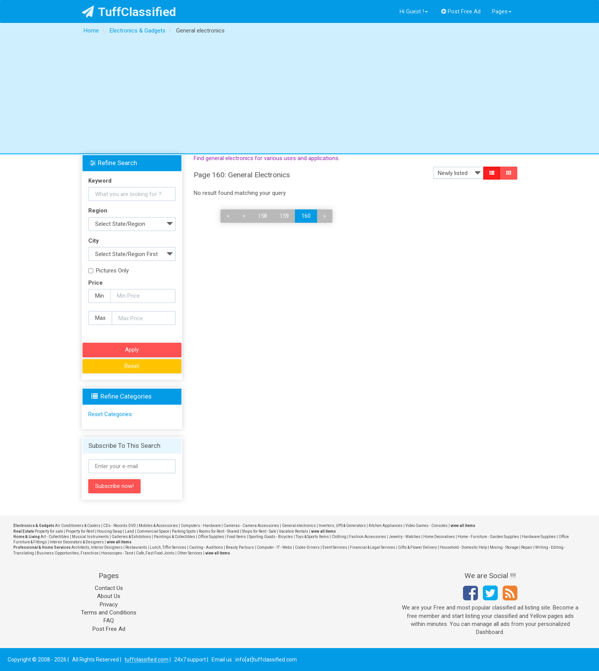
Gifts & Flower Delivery (417, 547)
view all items (462, 526)
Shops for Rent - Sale (259, 531)
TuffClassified (129, 12)
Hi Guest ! (414, 11)
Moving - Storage (504, 547)
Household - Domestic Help (463, 547)
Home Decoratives (439, 537)
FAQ (109, 620)
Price (95, 282)
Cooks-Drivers (307, 547)
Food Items (236, 537)
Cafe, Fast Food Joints (155, 553)
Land (129, 531)
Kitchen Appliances (386, 526)
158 (262, 215)
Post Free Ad (461, 11)
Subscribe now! (114, 486)
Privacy (109, 604)
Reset (132, 366)
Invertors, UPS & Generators (342, 526)
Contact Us (109, 588)
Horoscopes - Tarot (117, 553)
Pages (502, 11)
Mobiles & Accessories (158, 526)
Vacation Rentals (293, 531)
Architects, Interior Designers (97, 547)
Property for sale (49, 531)
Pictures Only (108, 270)
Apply (132, 349)
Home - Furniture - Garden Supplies (488, 537)
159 (284, 215)
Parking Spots (184, 531)
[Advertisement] (299, 95)
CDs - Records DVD (119, 526)
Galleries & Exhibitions (131, 537)
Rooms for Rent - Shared (219, 531)
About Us (108, 596)
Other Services (189, 553)
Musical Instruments (90, 537)
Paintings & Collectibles (174, 537)
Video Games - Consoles (426, 526)
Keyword (100, 180)
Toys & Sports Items (312, 537)
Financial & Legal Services (372, 547)
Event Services (334, 547)
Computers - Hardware (201, 526)
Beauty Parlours (240, 547)
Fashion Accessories (367, 537)
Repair (527, 547)
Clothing (339, 537)
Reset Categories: (110, 414)
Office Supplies (211, 537)
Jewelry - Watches (405, 537)
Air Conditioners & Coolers (77, 526)
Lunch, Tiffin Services (168, 547)
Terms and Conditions (108, 612)
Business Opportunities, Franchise (68, 553)
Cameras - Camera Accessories (251, 526)
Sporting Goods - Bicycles (271, 537)
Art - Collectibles (54, 537)
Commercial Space (153, 531)
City (93, 240)
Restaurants (136, 547)
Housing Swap (109, 531)
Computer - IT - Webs (274, 547)
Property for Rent (80, 531)
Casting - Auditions (206, 547)
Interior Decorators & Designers (77, 542)
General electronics (299, 526)
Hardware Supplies (539, 537)
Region (97, 210)
